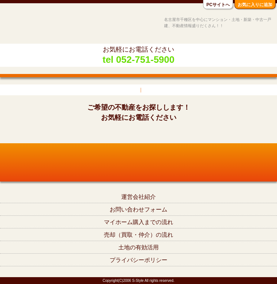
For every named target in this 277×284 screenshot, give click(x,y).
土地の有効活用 (138, 247)
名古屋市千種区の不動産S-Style (33, 26)
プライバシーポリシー (138, 260)
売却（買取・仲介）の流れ (138, 235)
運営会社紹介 (138, 197)
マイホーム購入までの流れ (138, 222)
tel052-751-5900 (138, 133)
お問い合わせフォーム (138, 209)
